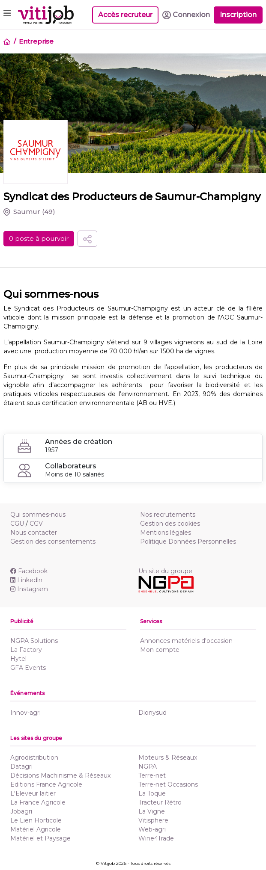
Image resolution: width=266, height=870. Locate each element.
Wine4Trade (156, 838)
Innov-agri (25, 712)
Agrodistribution (34, 757)
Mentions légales (165, 532)
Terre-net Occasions (168, 784)
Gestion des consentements (53, 541)
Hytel (18, 659)
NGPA (147, 766)
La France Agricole (38, 802)
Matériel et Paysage (40, 838)
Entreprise (36, 41)
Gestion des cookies (170, 523)
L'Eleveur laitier (33, 793)
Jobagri (21, 811)
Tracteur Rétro (160, 802)
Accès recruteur (125, 15)
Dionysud (152, 712)
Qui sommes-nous (38, 514)
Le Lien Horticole (36, 820)
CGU (17, 523)
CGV (36, 523)
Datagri (21, 766)
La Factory (26, 650)
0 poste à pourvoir (39, 238)
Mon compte (159, 650)
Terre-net (152, 775)
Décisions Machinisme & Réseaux (60, 775)
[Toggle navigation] (7, 14)
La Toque (152, 793)
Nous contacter (33, 532)
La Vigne (151, 811)
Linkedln (26, 580)
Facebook (29, 571)
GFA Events (28, 668)
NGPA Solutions (34, 641)
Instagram (29, 589)
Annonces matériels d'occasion (186, 641)
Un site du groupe (165, 571)
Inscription (238, 15)
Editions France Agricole (46, 784)
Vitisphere (153, 820)
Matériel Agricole (35, 829)
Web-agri (152, 829)
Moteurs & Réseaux (167, 757)
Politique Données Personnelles (188, 541)
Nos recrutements (167, 514)
